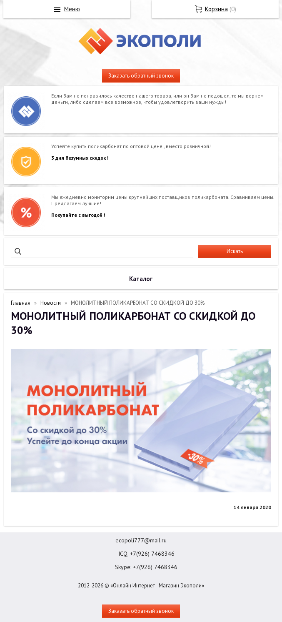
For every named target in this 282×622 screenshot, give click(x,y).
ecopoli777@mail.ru (141, 540)
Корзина (216, 9)
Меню (72, 9)
